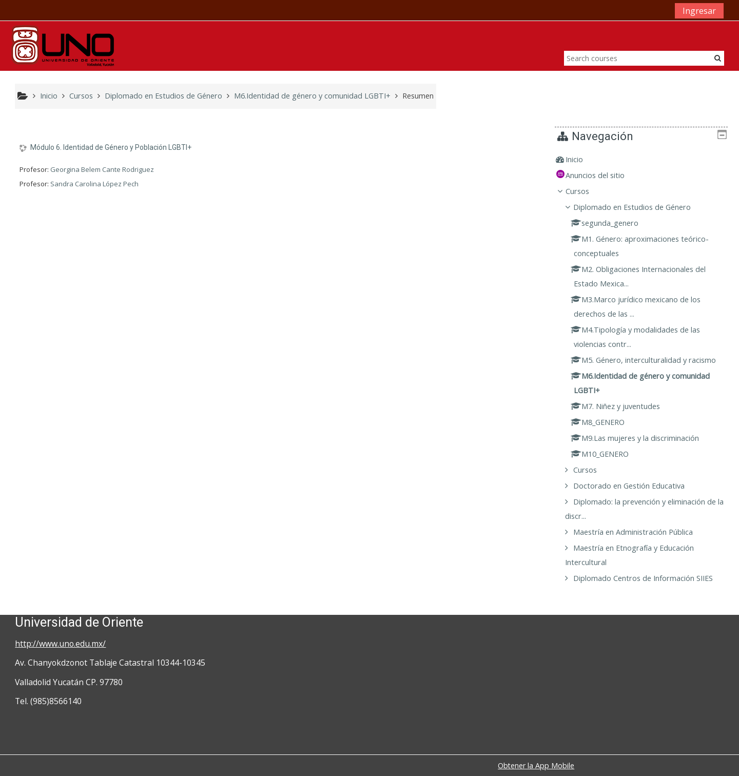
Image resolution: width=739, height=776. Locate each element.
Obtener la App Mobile (536, 765)
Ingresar (699, 10)
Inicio (581, 159)
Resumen (418, 96)
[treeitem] (645, 159)
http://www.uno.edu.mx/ (60, 643)
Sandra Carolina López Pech (94, 183)
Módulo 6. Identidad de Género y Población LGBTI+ (110, 147)
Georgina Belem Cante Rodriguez (102, 169)
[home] (62, 45)
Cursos (584, 191)
